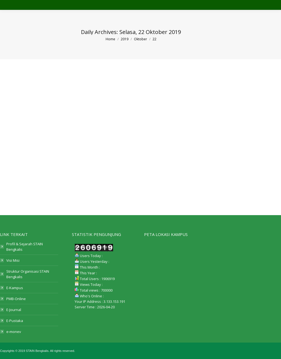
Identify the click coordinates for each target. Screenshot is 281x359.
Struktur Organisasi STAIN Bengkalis (27, 274)
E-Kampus (14, 287)
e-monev (13, 331)
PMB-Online (16, 298)
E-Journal (13, 309)
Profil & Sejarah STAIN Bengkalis (24, 246)
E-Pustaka (14, 320)
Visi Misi (12, 260)
